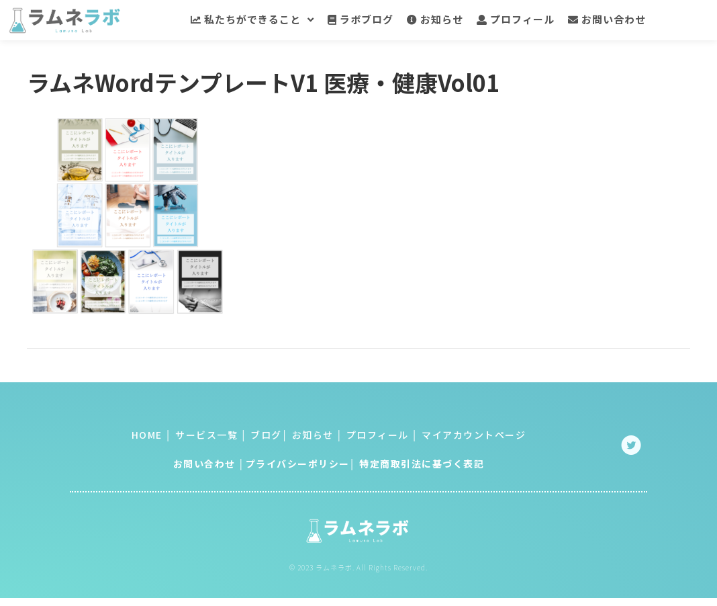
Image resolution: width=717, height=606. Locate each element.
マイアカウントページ (474, 436)
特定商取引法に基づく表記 (421, 465)
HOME (147, 436)
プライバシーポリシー (298, 465)
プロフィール (376, 436)
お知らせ (311, 436)
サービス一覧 (206, 436)
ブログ (266, 436)
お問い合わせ (204, 465)
